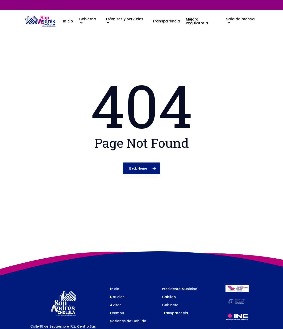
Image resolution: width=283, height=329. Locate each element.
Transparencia (175, 313)
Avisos (115, 305)
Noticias (117, 297)
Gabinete (170, 305)
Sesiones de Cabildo (128, 321)
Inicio (114, 288)
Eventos (117, 313)
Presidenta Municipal (180, 288)
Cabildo (169, 297)
